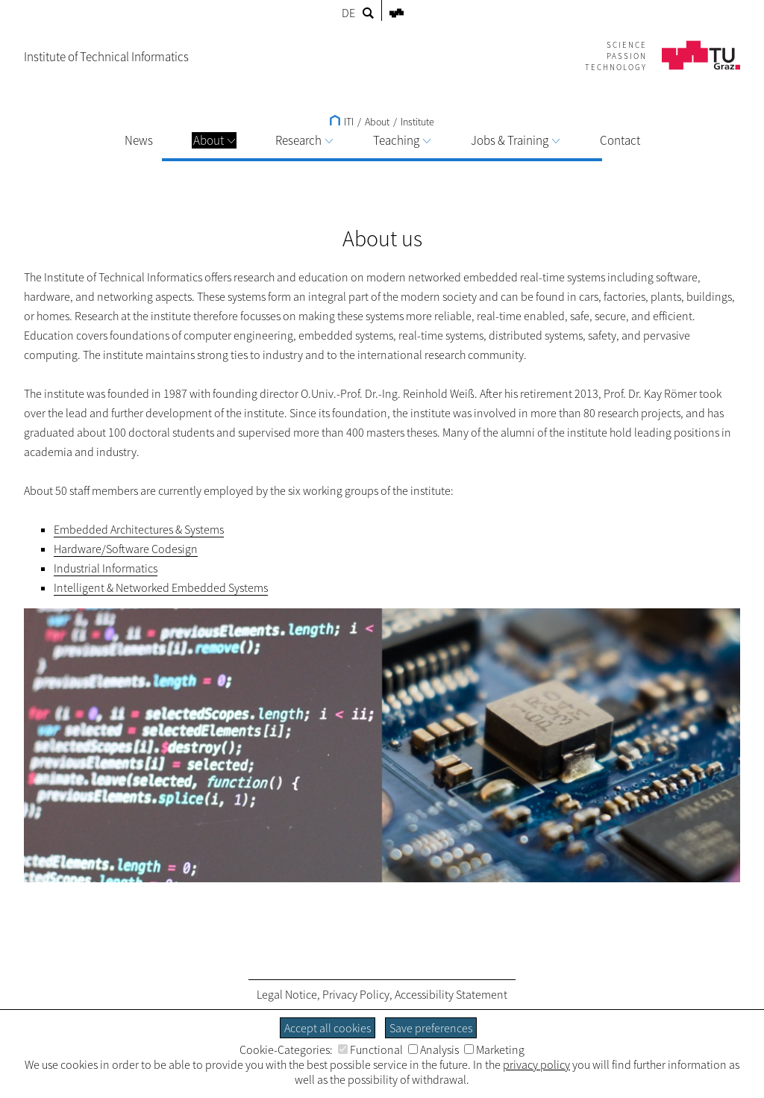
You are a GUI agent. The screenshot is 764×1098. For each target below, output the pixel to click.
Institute (417, 121)
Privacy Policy (355, 994)
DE (348, 12)
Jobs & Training (515, 140)
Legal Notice (287, 994)
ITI (342, 121)
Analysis (433, 1049)
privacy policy (536, 1064)
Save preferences (430, 1027)
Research (304, 140)
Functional (370, 1049)
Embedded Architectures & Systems (139, 529)
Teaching (401, 140)
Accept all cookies (327, 1027)
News (139, 140)
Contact (620, 140)
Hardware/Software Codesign (126, 548)
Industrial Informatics (105, 568)
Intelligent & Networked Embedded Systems (161, 587)
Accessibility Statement (451, 994)
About (214, 140)
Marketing (494, 1049)
